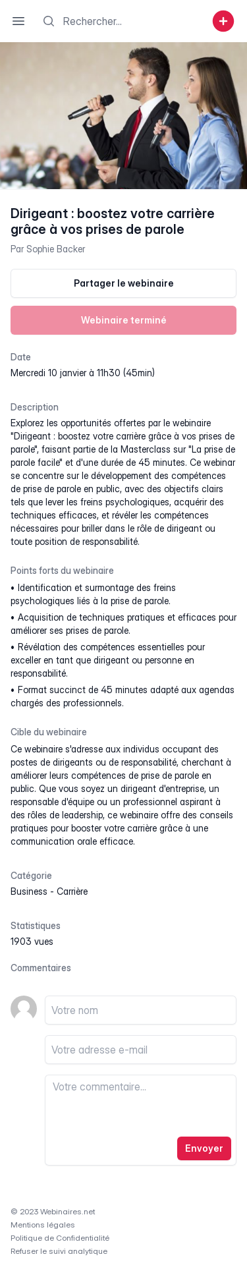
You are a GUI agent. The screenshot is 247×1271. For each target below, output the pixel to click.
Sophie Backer (55, 248)
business (29, 891)
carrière (72, 891)
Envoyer (204, 1148)
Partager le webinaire (124, 283)
